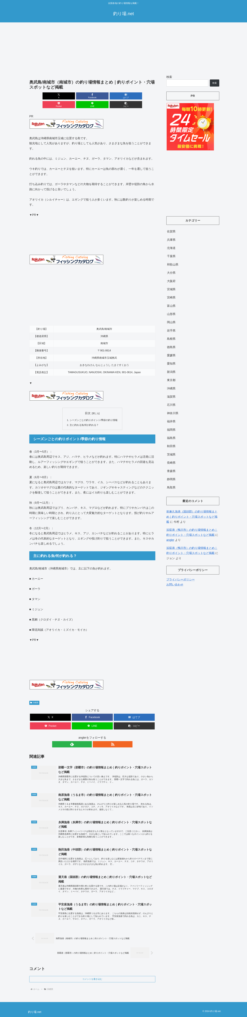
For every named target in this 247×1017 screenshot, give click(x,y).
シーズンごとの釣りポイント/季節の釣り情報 (93, 411)
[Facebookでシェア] (60, 95)
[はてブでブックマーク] (82, 95)
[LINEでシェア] (124, 95)
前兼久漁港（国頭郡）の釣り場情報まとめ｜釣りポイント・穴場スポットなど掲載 (191, 516)
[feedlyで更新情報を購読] (89, 736)
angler (170, 540)
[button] (145, 95)
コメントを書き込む (92, 976)
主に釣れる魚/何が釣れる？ (83, 416)
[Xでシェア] (39, 95)
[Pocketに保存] (103, 95)
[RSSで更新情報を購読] (96, 736)
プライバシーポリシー (180, 579)
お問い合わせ (174, 584)
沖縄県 (34, 695)
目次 (88, 404)
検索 (169, 77)
